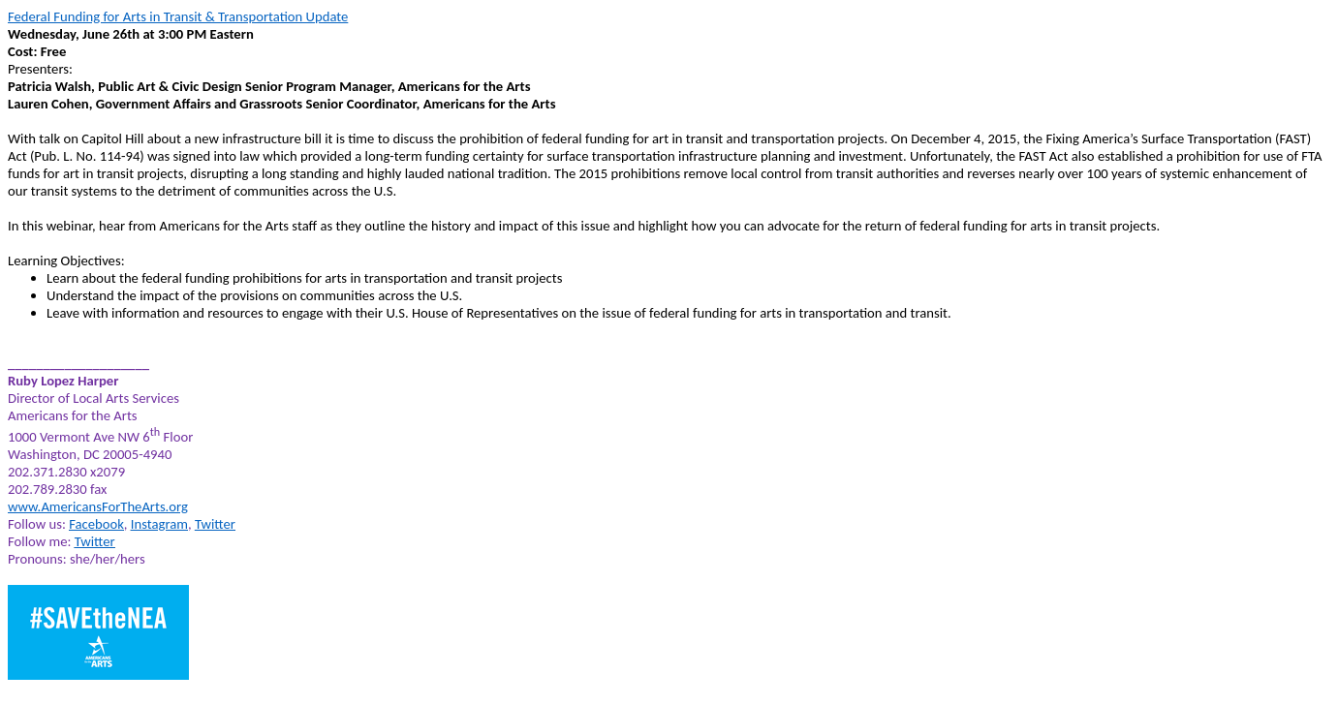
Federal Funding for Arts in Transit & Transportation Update (178, 16)
